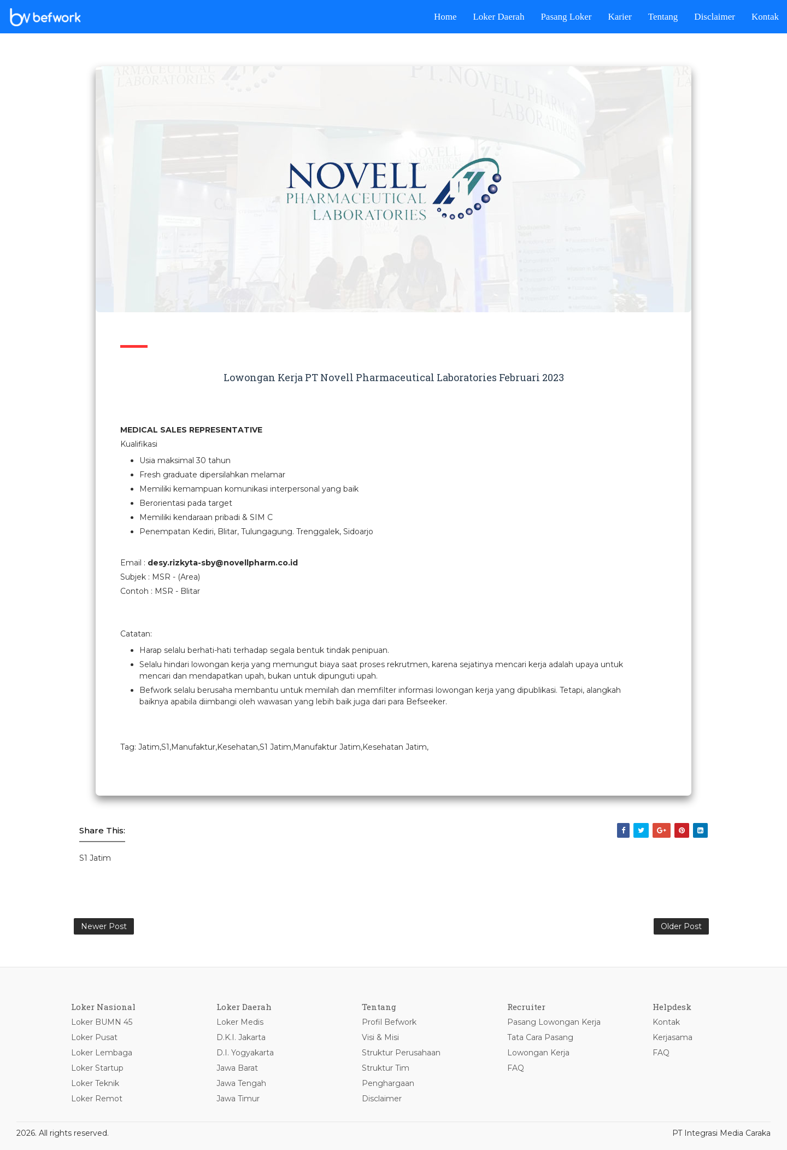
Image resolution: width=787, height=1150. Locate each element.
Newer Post (104, 926)
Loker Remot (96, 1099)
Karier (619, 16)
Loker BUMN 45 (101, 1022)
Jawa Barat (237, 1068)
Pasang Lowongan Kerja (554, 1022)
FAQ (515, 1068)
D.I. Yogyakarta (245, 1053)
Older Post (681, 926)
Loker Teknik (95, 1083)
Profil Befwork (389, 1022)
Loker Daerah (498, 16)
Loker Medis (239, 1022)
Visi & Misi (380, 1037)
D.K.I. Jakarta (241, 1037)
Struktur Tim (385, 1068)
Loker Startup (97, 1068)
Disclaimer (714, 16)
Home (445, 16)
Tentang (663, 16)
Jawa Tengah (241, 1083)
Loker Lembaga (101, 1053)
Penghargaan (388, 1083)
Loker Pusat (94, 1037)
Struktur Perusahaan (401, 1053)
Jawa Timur (238, 1099)
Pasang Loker (566, 16)
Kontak (765, 16)
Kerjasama (672, 1037)
